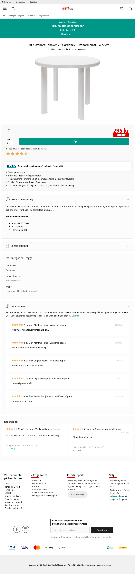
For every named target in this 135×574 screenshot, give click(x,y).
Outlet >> (33, 2)
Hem (3, 16)
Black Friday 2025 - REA (42, 492)
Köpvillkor (36, 480)
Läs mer (75, 315)
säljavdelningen (117, 496)
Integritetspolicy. (105, 537)
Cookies (36, 486)
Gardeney (10, 270)
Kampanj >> (20, 2)
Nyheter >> (6, 2)
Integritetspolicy (39, 489)
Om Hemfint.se (39, 483)
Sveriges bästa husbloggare (44, 495)
